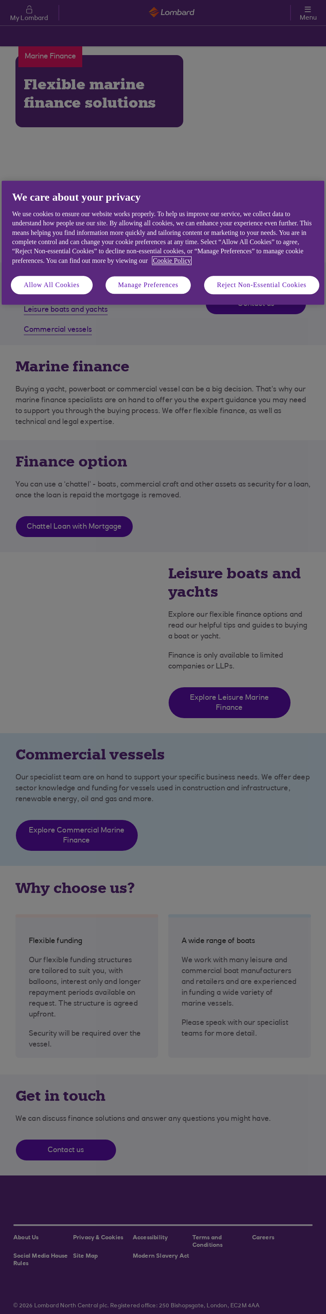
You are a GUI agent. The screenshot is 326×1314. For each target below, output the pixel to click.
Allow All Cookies (52, 284)
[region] (163, 243)
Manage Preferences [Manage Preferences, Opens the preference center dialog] (148, 284)
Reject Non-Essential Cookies (261, 284)
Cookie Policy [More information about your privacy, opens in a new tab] (172, 260)
